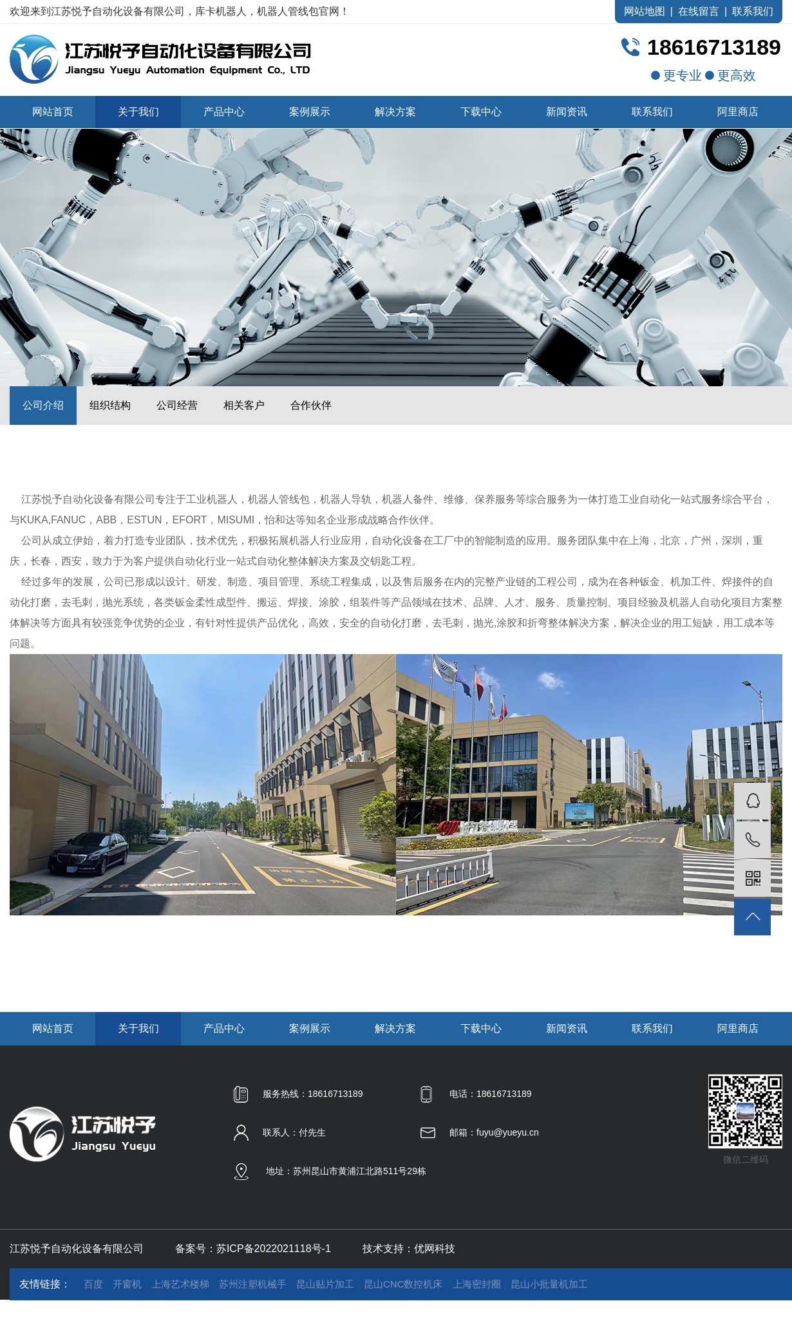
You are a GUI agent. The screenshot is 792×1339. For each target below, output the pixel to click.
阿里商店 (738, 111)
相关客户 (244, 405)
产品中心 (224, 111)
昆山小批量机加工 (549, 1283)
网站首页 (52, 111)
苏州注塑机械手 (253, 1283)
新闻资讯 (566, 111)
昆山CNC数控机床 (403, 1283)
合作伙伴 (311, 405)
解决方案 (395, 111)
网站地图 (644, 11)
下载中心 (481, 111)
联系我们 (752, 11)
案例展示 (309, 111)
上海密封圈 (477, 1283)
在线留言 (698, 11)
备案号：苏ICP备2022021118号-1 (253, 1248)
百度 (93, 1283)
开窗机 (127, 1283)
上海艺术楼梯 (180, 1283)
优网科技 (434, 1248)
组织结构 (110, 405)
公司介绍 (43, 405)
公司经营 (177, 405)
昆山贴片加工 (325, 1283)
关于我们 (138, 111)
